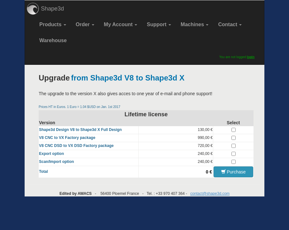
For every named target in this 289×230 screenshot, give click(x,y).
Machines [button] (194, 24)
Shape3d (52, 8)
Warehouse (53, 40)
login (250, 57)
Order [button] (85, 24)
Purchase (233, 171)
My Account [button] (120, 24)
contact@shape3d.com (210, 193)
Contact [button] (230, 24)
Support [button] (159, 24)
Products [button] (52, 24)
